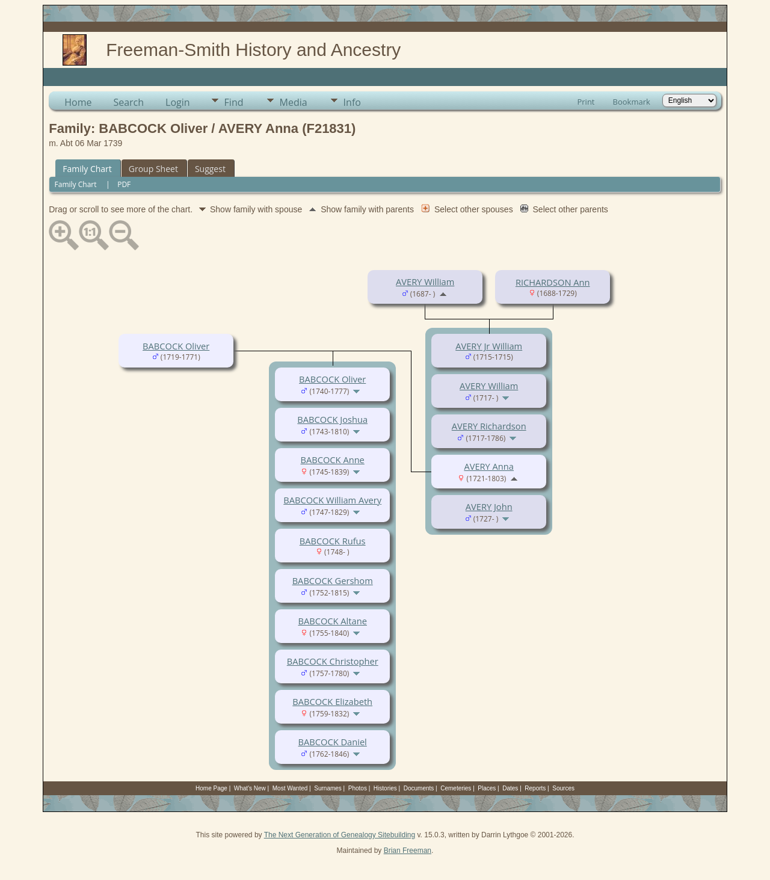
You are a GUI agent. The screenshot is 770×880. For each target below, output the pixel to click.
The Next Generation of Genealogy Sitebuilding (340, 835)
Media (293, 102)
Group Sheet (153, 168)
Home (77, 102)
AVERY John (489, 506)
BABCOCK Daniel (332, 742)
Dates (510, 788)
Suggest (210, 168)
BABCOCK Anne (333, 460)
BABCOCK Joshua (332, 419)
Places (487, 788)
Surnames (328, 788)
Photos (357, 788)
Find (234, 102)
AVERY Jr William (488, 346)
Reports (535, 788)
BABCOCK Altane (332, 621)
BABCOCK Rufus (333, 541)
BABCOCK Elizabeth (332, 701)
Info (352, 102)
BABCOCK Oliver (176, 346)
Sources (563, 788)
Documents (419, 788)
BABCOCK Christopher (332, 661)
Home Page (211, 788)
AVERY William (425, 281)
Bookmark (631, 101)
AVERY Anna (489, 466)
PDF (124, 184)
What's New (250, 788)
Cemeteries (455, 788)
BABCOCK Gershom (332, 580)
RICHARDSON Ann (553, 282)
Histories (385, 788)
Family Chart (87, 168)
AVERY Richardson (489, 426)
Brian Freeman (407, 850)
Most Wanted (290, 788)
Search (128, 102)
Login (177, 102)
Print (585, 101)
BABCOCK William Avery (332, 500)
